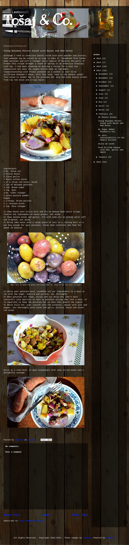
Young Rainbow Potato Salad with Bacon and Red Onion (110, 123)
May (101, 102)
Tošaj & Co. (38, 20)
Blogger (110, 538)
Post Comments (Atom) (31, 521)
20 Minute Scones (107, 117)
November (104, 78)
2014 (99, 66)
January (103, 157)
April (102, 106)
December (104, 74)
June (102, 98)
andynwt (87, 538)
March (102, 110)
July (102, 94)
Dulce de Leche (106, 144)
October (103, 82)
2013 (99, 71)
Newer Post (12, 515)
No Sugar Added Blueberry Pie (106, 130)
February (104, 114)
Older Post (80, 515)
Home (46, 515)
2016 (99, 59)
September (104, 86)
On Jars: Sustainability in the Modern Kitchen (111, 137)
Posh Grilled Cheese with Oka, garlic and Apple (110, 150)
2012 (99, 162)
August (103, 90)
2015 (99, 62)
